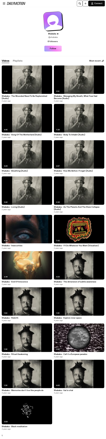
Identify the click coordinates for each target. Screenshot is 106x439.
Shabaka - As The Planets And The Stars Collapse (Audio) (77, 208)
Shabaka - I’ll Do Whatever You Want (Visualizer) (76, 246)
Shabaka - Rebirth (10, 318)
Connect (96, 3)
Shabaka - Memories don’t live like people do (22, 390)
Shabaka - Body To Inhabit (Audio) (69, 135)
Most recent (96, 60)
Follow (53, 48)
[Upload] (85, 3)
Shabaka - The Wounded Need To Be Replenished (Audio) (24, 97)
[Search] (80, 3)
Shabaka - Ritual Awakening (15, 354)
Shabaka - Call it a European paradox (70, 354)
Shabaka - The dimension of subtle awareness (75, 282)
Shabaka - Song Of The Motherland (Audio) (21, 135)
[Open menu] (4, 3)
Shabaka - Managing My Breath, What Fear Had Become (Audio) (75, 97)
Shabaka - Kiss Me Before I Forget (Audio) (73, 171)
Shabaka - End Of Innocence (15, 282)
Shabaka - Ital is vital (63, 390)
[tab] (5, 61)
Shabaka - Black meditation (14, 426)
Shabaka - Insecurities (12, 246)
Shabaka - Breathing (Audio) (15, 171)
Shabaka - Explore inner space (68, 318)
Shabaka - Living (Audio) (13, 207)
